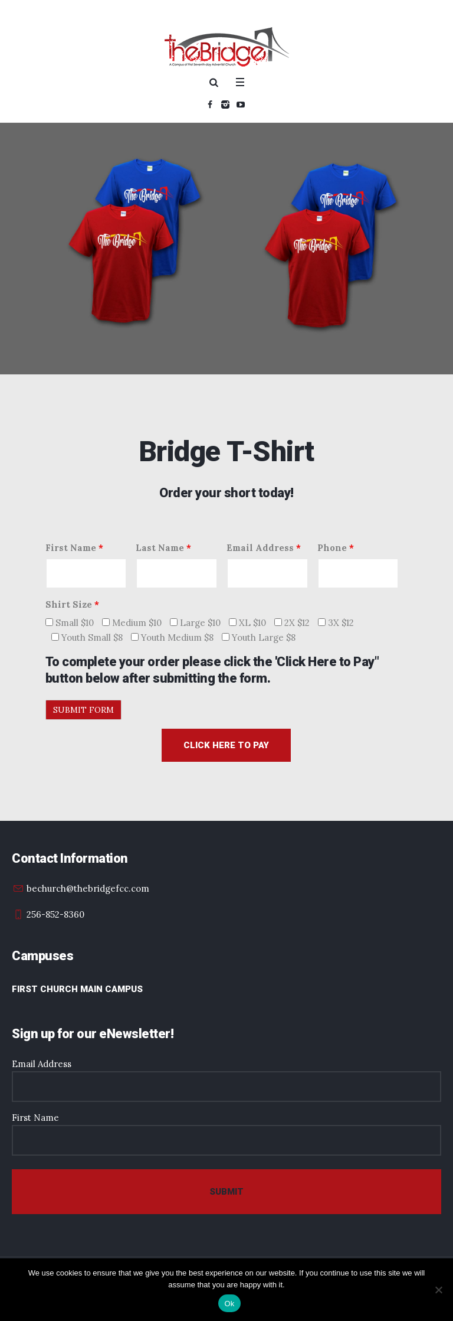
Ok (229, 1303)
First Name (74, 547)
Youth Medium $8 (172, 637)
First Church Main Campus (77, 989)
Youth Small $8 (87, 637)
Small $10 (69, 622)
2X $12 (292, 622)
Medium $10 (132, 622)
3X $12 (336, 622)
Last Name (163, 547)
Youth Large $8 (259, 637)
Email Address (263, 547)
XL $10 (247, 622)
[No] (438, 1290)
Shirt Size (72, 604)
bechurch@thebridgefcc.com (88, 888)
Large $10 (195, 622)
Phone (335, 547)
